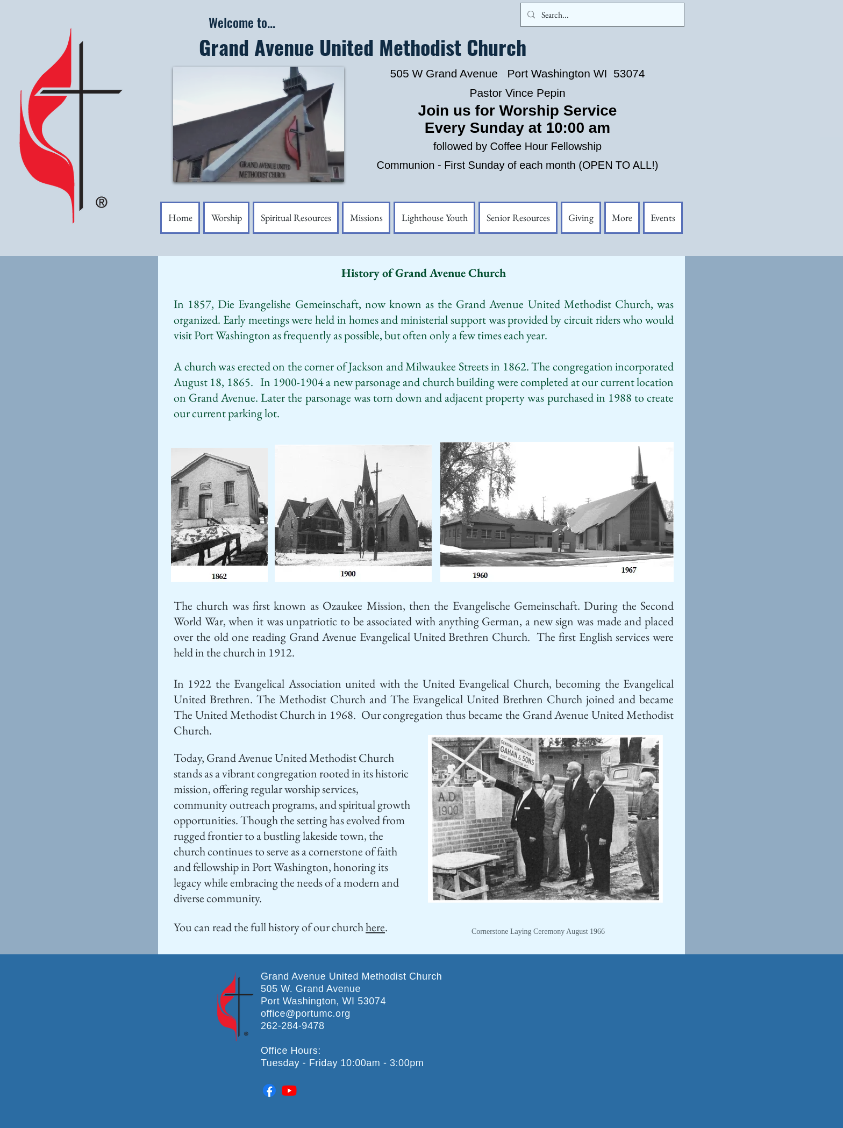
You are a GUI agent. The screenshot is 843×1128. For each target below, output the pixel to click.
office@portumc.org (306, 1013)
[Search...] (601, 14)
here (375, 927)
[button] (622, 218)
